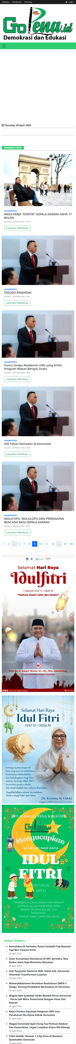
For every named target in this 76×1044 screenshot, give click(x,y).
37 (65, 544)
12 (53, 544)
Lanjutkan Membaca (17, 228)
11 (46, 544)
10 (40, 544)
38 (71, 544)
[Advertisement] (35, 88)
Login (70, 2)
